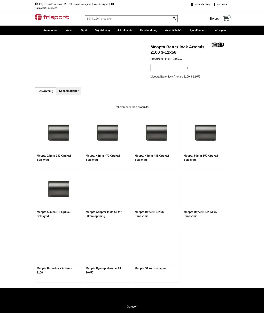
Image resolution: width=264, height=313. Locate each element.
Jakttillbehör (125, 30)
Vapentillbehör (173, 30)
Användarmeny (201, 4)
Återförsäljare (101, 4)
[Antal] (187, 67)
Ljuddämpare (198, 30)
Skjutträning (102, 30)
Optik (84, 30)
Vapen (69, 30)
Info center (221, 4)
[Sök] (128, 18)
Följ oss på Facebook (49, 4)
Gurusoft (132, 306)
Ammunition (50, 30)
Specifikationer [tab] (69, 90)
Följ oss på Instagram (78, 4)
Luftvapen (220, 30)
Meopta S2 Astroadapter (150, 268)
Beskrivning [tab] (45, 91)
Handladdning (148, 30)
